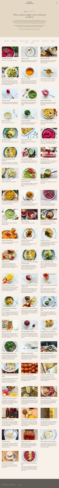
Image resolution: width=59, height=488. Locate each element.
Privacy (20, 484)
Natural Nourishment (29, 2)
